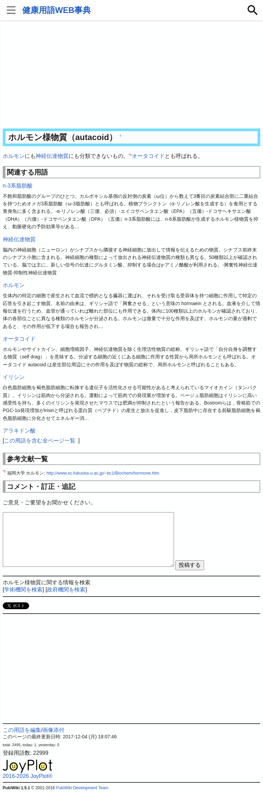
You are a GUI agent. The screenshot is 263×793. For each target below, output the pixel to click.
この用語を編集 (22, 730)
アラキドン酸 (19, 431)
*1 (130, 154)
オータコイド (148, 156)
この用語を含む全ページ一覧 (39, 440)
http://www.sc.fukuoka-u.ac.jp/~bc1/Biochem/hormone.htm (102, 473)
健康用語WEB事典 (56, 10)
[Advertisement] (132, 75)
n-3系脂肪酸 (18, 186)
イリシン (14, 377)
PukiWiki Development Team (82, 787)
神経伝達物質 (52, 156)
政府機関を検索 (66, 589)
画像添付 (53, 730)
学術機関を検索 (23, 589)
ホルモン (14, 156)
